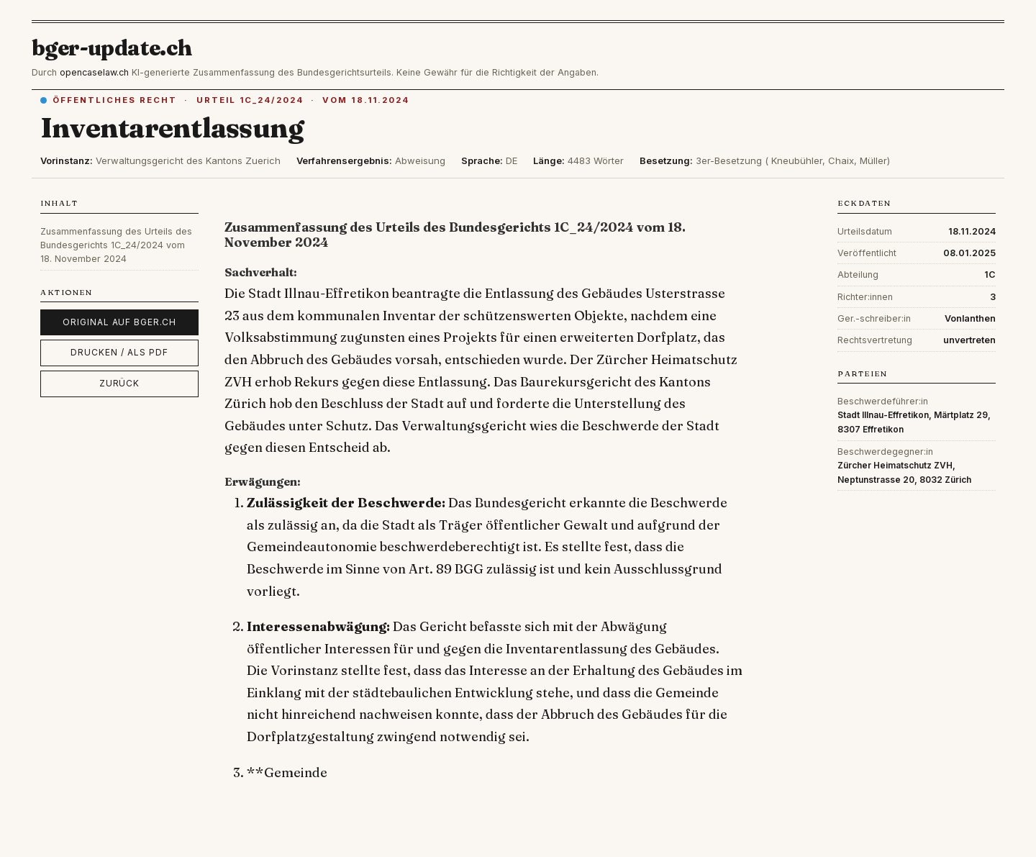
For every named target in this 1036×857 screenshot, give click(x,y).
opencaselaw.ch (94, 72)
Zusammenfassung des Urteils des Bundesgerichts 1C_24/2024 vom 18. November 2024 (116, 245)
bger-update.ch (112, 48)
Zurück (119, 383)
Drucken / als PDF (119, 352)
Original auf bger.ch (119, 322)
